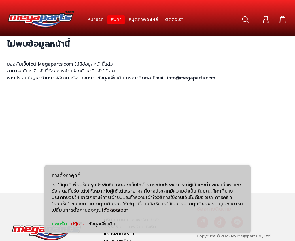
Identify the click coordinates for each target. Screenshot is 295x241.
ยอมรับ (59, 224)
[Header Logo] (41, 19)
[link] (95, 19)
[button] (245, 19)
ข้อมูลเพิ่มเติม (101, 224)
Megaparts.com (55, 64)
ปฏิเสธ (77, 224)
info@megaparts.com (190, 77)
